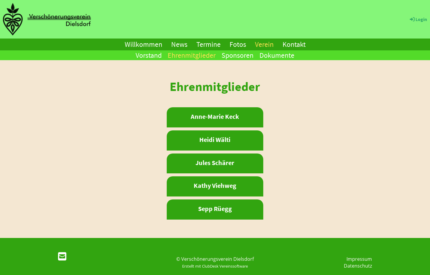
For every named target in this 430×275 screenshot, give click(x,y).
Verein (264, 44)
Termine (208, 44)
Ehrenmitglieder (192, 55)
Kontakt (294, 44)
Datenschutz (358, 266)
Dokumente (276, 55)
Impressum (359, 259)
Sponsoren (237, 55)
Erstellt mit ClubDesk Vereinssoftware (215, 266)
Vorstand (149, 55)
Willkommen (143, 44)
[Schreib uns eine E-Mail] (62, 256)
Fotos (238, 44)
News (179, 44)
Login (418, 19)
